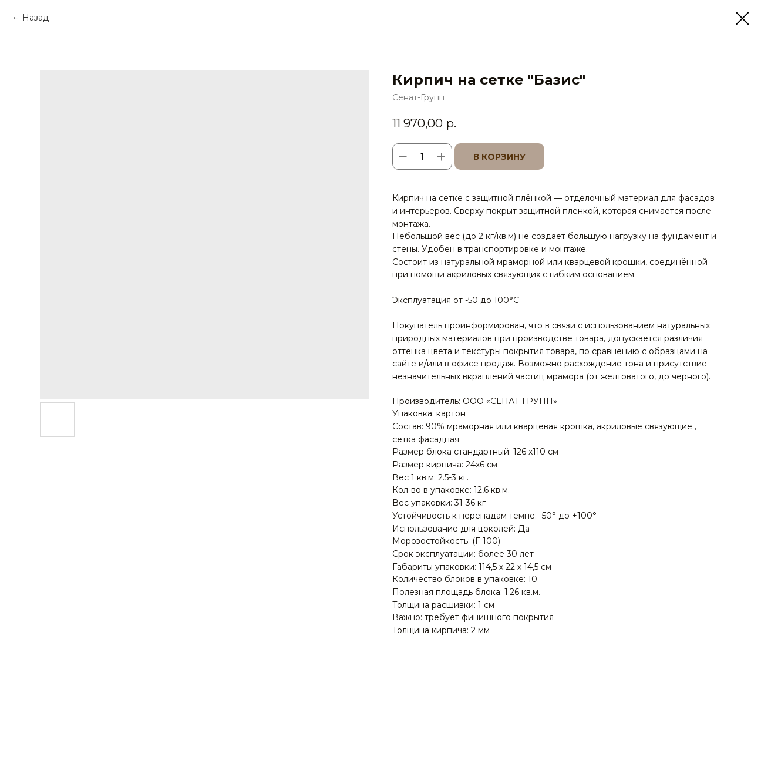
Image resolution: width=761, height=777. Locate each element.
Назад (35, 17)
